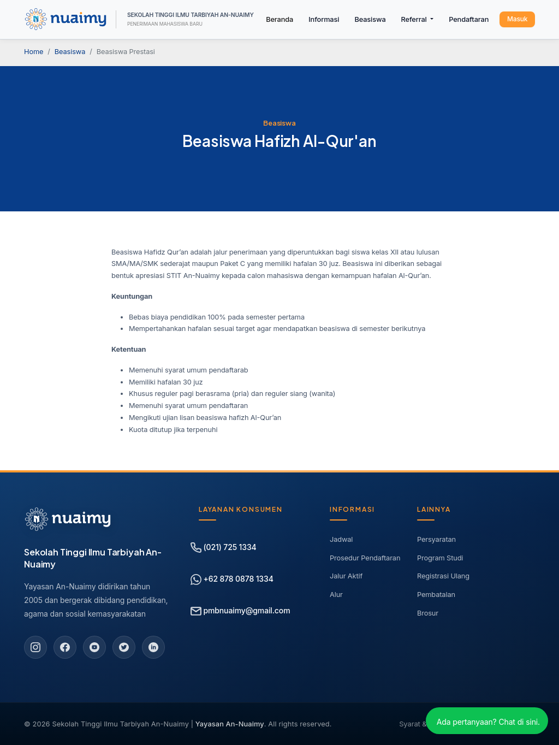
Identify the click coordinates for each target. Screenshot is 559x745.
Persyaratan (436, 539)
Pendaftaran (469, 19)
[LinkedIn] (153, 647)
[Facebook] (64, 647)
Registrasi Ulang (443, 576)
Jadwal (341, 539)
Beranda (279, 19)
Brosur (427, 613)
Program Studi (440, 558)
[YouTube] (94, 647)
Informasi (323, 19)
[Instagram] (35, 647)
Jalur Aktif (346, 576)
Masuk (517, 19)
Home (33, 52)
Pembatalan (436, 594)
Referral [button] (415, 19)
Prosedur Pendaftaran (365, 558)
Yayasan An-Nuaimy (229, 724)
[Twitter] (123, 647)
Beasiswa (369, 19)
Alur (336, 594)
